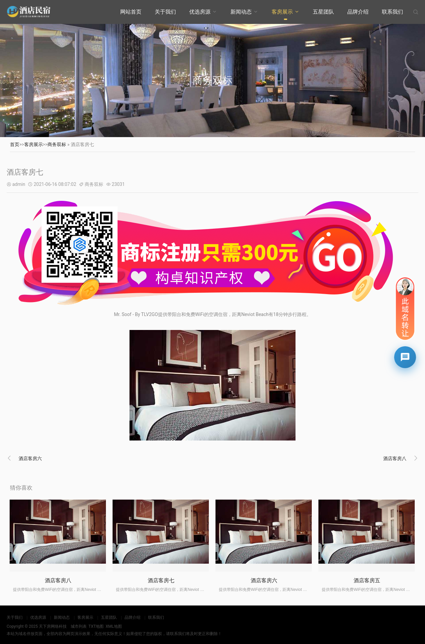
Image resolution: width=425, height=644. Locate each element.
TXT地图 (96, 626)
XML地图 (114, 626)
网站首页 (130, 12)
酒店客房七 (161, 580)
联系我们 (392, 12)
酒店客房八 (394, 458)
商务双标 (56, 144)
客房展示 (282, 12)
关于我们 (165, 12)
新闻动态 (241, 12)
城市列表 (79, 626)
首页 (14, 144)
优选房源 (200, 12)
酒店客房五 (367, 580)
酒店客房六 (30, 458)
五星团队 (323, 12)
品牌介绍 (358, 12)
